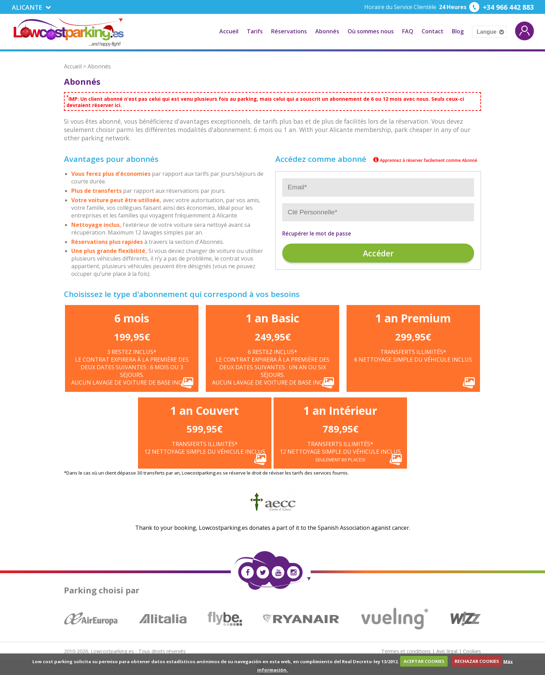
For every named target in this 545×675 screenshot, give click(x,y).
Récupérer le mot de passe (316, 233)
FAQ (407, 31)
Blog (458, 31)
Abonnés (327, 31)
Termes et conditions (406, 650)
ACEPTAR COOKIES (424, 661)
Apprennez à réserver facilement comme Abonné (424, 160)
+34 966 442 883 (506, 7)
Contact (433, 31)
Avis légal (446, 650)
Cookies (472, 650)
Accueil (228, 31)
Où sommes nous (371, 31)
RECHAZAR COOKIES (477, 661)
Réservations (289, 31)
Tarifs (255, 31)
